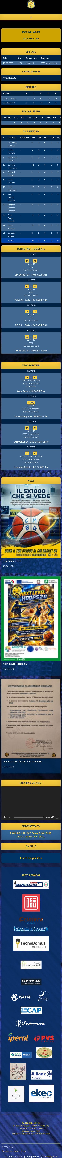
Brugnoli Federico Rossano (11, 207)
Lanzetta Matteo (11, 234)
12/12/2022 (31, 279)
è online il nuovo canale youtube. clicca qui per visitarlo (31, 834)
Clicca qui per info (31, 858)
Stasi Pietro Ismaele (11, 218)
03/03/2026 (8, 668)
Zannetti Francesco (12, 166)
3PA (54, 117)
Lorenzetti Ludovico (12, 144)
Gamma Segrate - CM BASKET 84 (31, 416)
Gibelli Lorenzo (11, 181)
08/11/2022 (31, 330)
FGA (35, 117)
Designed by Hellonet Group (14, 1151)
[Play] (5, 817)
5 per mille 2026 (12, 561)
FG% (41, 117)
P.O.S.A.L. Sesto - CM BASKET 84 (31, 300)
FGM (29, 117)
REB (22, 117)
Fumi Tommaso (12, 188)
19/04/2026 (31, 370)
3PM (48, 117)
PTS (16, 117)
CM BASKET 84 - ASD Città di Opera (31, 441)
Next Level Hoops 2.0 (15, 664)
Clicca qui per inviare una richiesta (30, 1128)
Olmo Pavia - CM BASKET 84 (31, 391)
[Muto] (52, 817)
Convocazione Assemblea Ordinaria (22, 761)
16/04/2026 (8, 566)
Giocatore (12, 137)
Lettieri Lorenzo (11, 152)
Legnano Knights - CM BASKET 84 (31, 467)
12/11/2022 (31, 305)
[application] (31, 803)
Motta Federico (11, 227)
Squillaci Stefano (11, 174)
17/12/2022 (31, 254)
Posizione (7, 117)
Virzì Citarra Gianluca (11, 197)
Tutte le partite (54, 473)
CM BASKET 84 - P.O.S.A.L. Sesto (31, 274)
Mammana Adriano (12, 159)
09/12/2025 (8, 766)
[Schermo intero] (57, 817)
